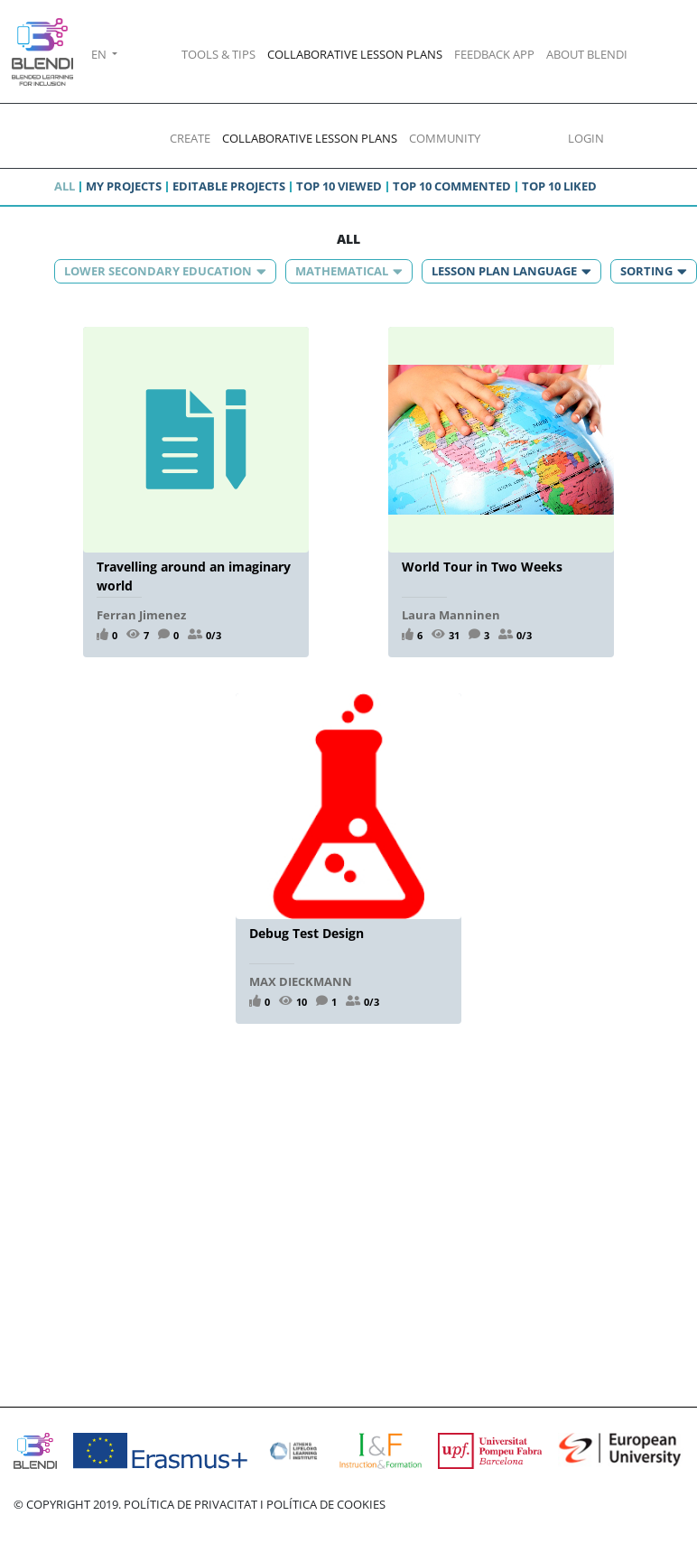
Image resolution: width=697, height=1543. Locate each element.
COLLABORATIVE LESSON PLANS (354, 54)
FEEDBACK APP (494, 54)
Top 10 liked (559, 186)
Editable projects (228, 186)
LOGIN (586, 138)
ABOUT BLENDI (586, 54)
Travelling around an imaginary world (194, 575)
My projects (124, 186)
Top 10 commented (452, 186)
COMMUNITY (444, 138)
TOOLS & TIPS (218, 54)
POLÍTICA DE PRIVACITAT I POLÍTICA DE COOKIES (255, 1504)
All (64, 186)
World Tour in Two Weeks (482, 566)
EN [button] (100, 54)
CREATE (190, 138)
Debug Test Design (306, 933)
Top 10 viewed (339, 186)
